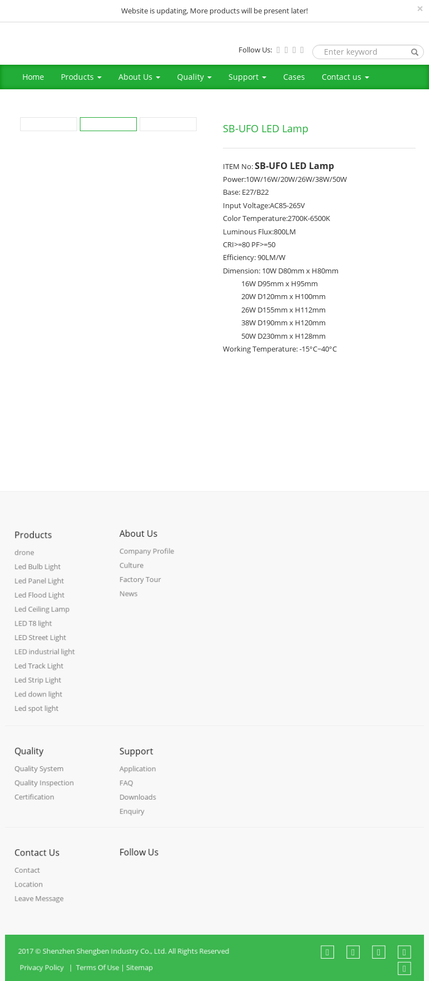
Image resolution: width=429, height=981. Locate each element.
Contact (29, 878)
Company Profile (147, 559)
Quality (194, 76)
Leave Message (40, 905)
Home (33, 76)
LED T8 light (35, 631)
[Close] (420, 9)
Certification (35, 803)
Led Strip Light (39, 684)
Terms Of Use (104, 974)
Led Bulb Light (38, 577)
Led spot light (38, 710)
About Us (139, 76)
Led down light (39, 697)
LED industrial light (45, 657)
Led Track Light (40, 671)
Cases (294, 76)
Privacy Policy (52, 974)
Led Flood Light (40, 604)
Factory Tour (141, 586)
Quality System (40, 776)
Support (247, 76)
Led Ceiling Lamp (43, 617)
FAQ (128, 790)
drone (26, 564)
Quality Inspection (45, 790)
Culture (133, 573)
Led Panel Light (40, 590)
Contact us (345, 76)
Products (81, 76)
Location (30, 891)
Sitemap (143, 974)
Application (139, 777)
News (130, 599)
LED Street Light (41, 644)
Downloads (139, 804)
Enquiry (133, 817)
